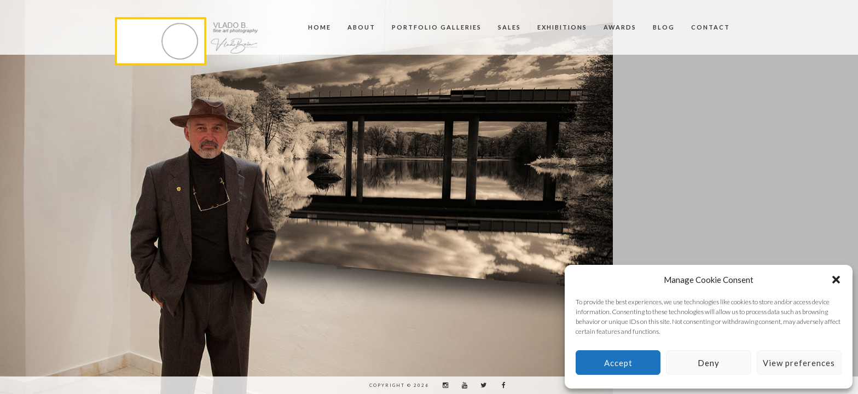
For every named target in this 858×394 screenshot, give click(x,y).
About (361, 27)
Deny (709, 363)
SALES (509, 27)
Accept (618, 363)
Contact (710, 27)
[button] (836, 279)
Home (319, 27)
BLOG (664, 27)
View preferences (799, 363)
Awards (620, 27)
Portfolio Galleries (437, 27)
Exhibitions (562, 27)
